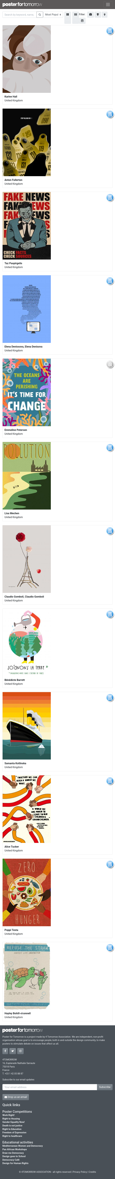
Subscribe (104, 1087)
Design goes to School (14, 1156)
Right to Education (11, 1129)
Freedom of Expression (14, 1132)
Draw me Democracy (13, 1153)
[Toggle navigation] (107, 4)
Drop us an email (16, 1097)
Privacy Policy (80, 1172)
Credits (92, 1172)
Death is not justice (12, 1125)
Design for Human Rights (15, 1163)
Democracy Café (10, 1160)
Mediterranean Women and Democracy (22, 1146)
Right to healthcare (12, 1136)
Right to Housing (11, 1118)
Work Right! (8, 1115)
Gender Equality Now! (13, 1122)
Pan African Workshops (14, 1149)
